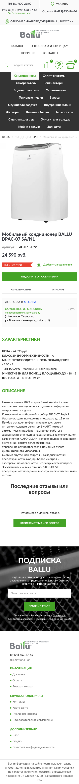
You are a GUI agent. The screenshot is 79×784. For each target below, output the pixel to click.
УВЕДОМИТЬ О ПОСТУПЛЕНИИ (39, 276)
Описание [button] (58, 290)
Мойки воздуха (29, 126)
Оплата (17, 680)
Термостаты (64, 112)
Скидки (17, 741)
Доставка (18, 674)
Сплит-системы (54, 75)
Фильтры (12, 112)
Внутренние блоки (57, 105)
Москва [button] (30, 302)
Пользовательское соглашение (32, 720)
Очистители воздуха (56, 119)
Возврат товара (22, 686)
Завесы (55, 97)
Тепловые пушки (31, 97)
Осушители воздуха (22, 105)
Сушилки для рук (21, 119)
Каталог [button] (17, 46)
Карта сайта (20, 708)
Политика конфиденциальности (33, 747)
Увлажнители (56, 90)
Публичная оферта (24, 714)
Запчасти (54, 126)
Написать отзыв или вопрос (39, 523)
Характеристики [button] (21, 290)
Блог (15, 735)
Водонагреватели (26, 90)
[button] (19, 13)
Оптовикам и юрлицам (49, 46)
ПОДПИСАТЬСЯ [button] (39, 606)
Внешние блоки (37, 112)
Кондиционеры (25, 75)
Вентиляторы (53, 83)
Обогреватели (26, 83)
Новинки (28, 53)
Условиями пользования (49, 619)
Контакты (50, 53)
